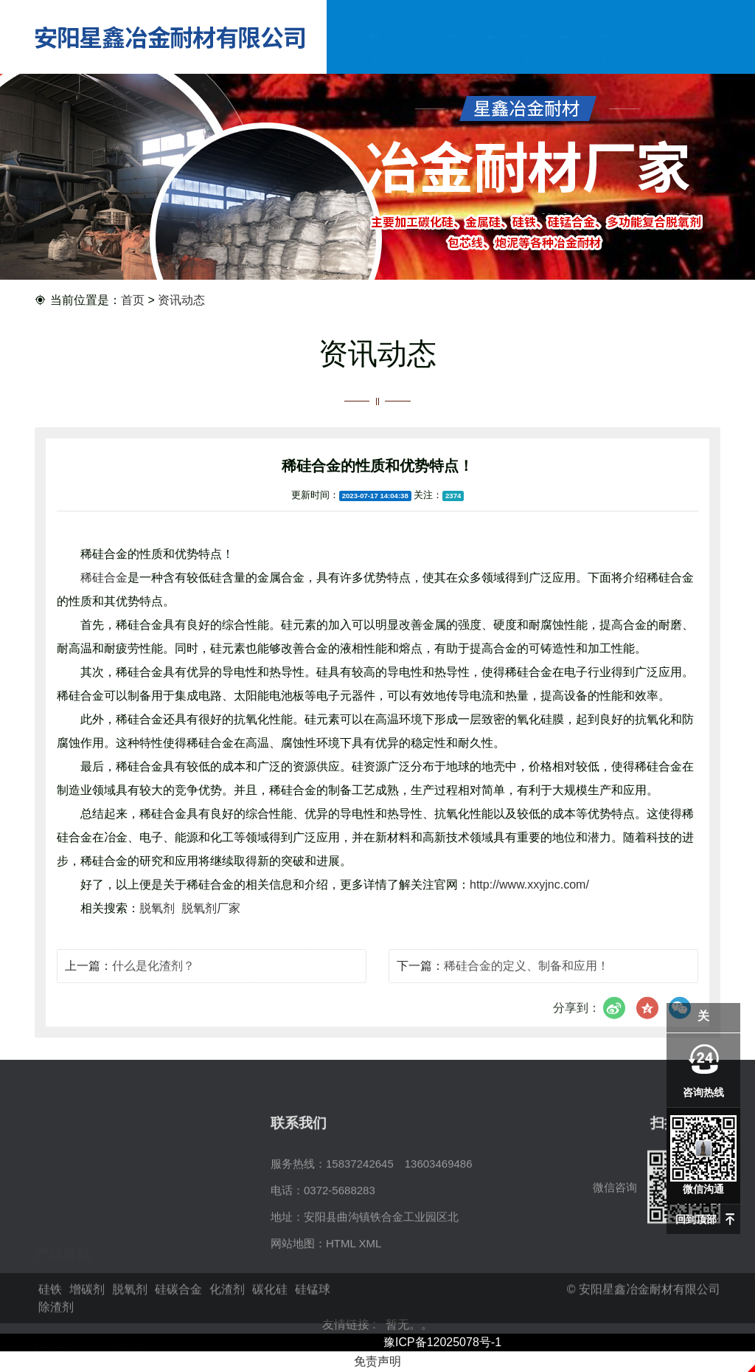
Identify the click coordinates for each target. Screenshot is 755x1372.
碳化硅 (208, 1248)
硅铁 (46, 1222)
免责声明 (377, 1361)
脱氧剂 (158, 925)
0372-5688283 (339, 1248)
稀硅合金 (104, 594)
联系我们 (602, 51)
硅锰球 (51, 1275)
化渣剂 (130, 1248)
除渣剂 (130, 1275)
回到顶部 (696, 1219)
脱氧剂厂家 (210, 925)
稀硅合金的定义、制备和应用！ (526, 978)
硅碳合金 (57, 1248)
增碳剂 (130, 1222)
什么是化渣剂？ (153, 978)
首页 (133, 300)
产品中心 (451, 51)
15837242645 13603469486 (399, 1222)
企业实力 (489, 51)
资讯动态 (526, 51)
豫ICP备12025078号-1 (442, 1342)
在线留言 (564, 51)
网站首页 (375, 51)
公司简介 (413, 51)
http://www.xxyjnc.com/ (529, 901)
